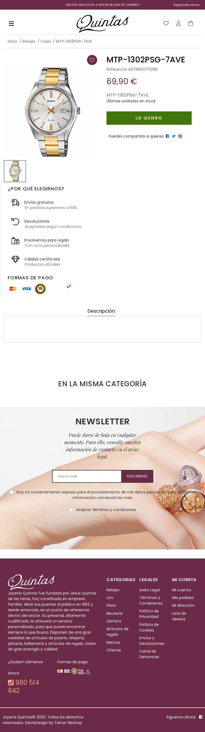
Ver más (124, 497)
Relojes (113, 590)
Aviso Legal (149, 590)
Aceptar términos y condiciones (106, 509)
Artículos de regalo (118, 631)
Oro (110, 597)
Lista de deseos (179, 616)
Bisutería (115, 613)
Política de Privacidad (149, 613)
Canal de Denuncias (149, 654)
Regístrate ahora (186, 5)
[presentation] (102, 529)
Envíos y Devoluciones (151, 640)
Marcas (113, 642)
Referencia (117, 69)
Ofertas (114, 650)
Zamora (114, 621)
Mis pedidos (183, 597)
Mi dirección (183, 605)
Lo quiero (149, 118)
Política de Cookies (149, 627)
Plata (111, 605)
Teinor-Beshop (68, 722)
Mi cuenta (181, 590)
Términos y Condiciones (151, 600)
